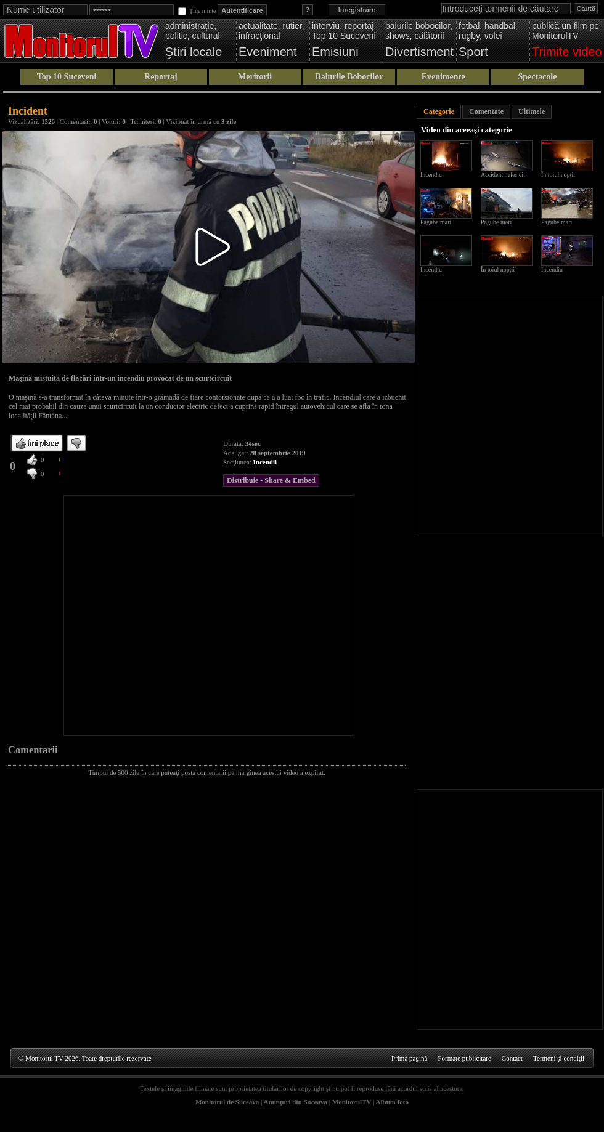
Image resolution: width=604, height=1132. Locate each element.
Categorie (438, 111)
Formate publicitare (464, 1058)
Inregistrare (357, 10)
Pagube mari (435, 222)
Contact (512, 1058)
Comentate (486, 111)
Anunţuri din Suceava (295, 1102)
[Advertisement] (120, 615)
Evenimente (443, 76)
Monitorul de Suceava (227, 1102)
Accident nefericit (503, 174)
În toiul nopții (558, 174)
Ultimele (531, 111)
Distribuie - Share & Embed (271, 480)
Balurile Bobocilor (349, 76)
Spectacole (537, 76)
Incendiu (431, 174)
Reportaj (161, 76)
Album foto (392, 1102)
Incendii (265, 462)
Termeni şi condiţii (558, 1058)
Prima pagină (409, 1058)
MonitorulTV (351, 1102)
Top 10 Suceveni (67, 76)
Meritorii (255, 76)
